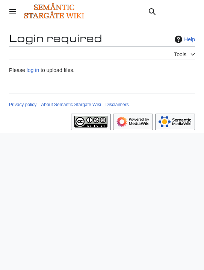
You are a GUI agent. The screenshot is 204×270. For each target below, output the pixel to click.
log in (33, 70)
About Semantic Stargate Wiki (71, 104)
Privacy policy (22, 104)
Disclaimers (117, 104)
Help (184, 39)
